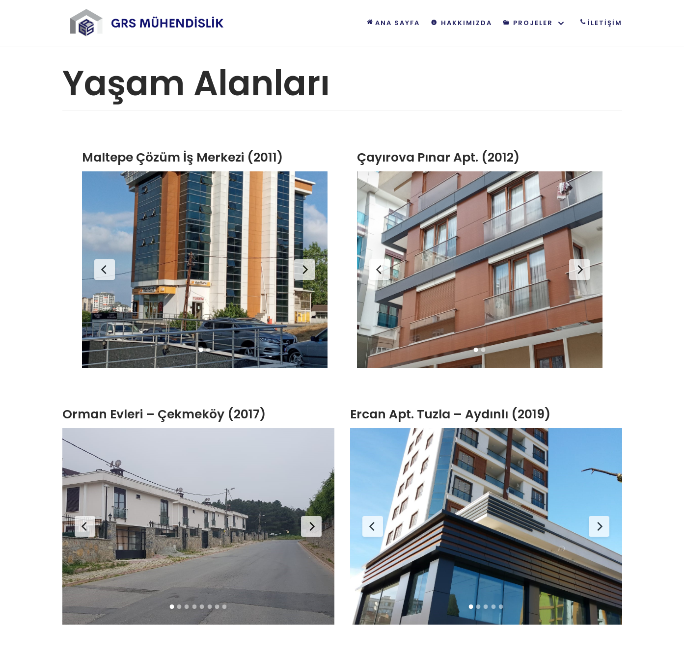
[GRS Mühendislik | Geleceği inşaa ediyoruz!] (148, 23)
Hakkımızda (461, 22)
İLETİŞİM (599, 22)
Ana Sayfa (392, 22)
